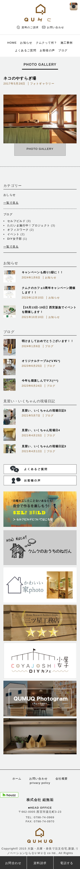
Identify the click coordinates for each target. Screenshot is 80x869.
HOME (12, 42)
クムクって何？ (46, 42)
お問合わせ (13, 863)
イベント (13, 234)
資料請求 (40, 863)
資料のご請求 (30, 27)
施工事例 (67, 42)
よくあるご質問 (25, 50)
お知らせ (26, 42)
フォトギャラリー (42, 83)
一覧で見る (11, 202)
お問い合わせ (55, 27)
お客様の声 (47, 50)
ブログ (62, 50)
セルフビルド (16, 221)
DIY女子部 (14, 238)
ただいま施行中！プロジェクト (28, 225)
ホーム (17, 778)
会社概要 (61, 778)
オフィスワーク (18, 229)
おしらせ (9, 194)
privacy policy (40, 782)
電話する (66, 863)
